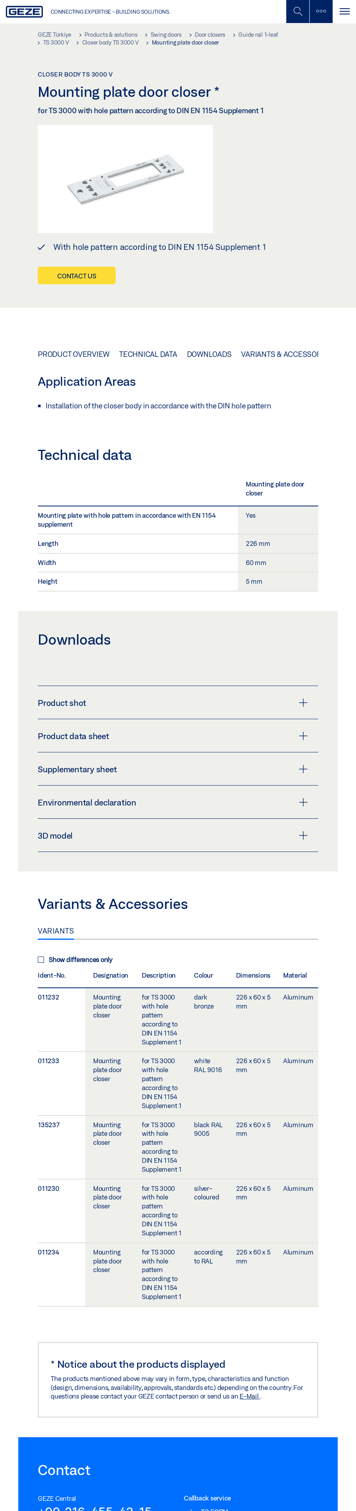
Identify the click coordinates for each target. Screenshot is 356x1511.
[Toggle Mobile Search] (297, 11)
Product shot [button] (173, 702)
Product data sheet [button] (173, 736)
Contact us (76, 276)
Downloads (209, 354)
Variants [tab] (56, 931)
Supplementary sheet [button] (173, 769)
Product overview (73, 354)
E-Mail (250, 1396)
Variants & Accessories (287, 354)
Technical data (148, 354)
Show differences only (75, 959)
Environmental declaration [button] (173, 802)
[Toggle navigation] (344, 11)
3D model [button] (173, 835)
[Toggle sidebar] (321, 11)
